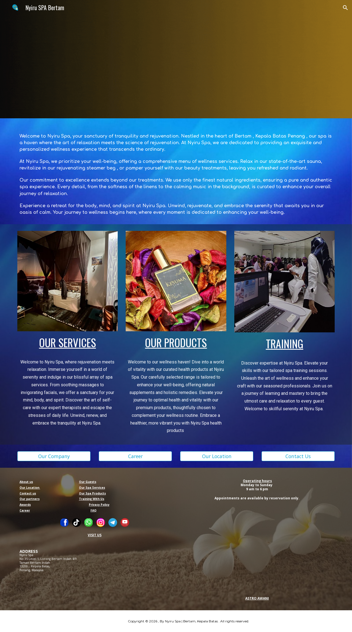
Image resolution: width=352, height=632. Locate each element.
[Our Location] (216, 456)
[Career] (135, 456)
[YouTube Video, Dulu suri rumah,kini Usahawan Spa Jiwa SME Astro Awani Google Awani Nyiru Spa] (257, 548)
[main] (176, 171)
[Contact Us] (298, 456)
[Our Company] (54, 456)
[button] (345, 7)
